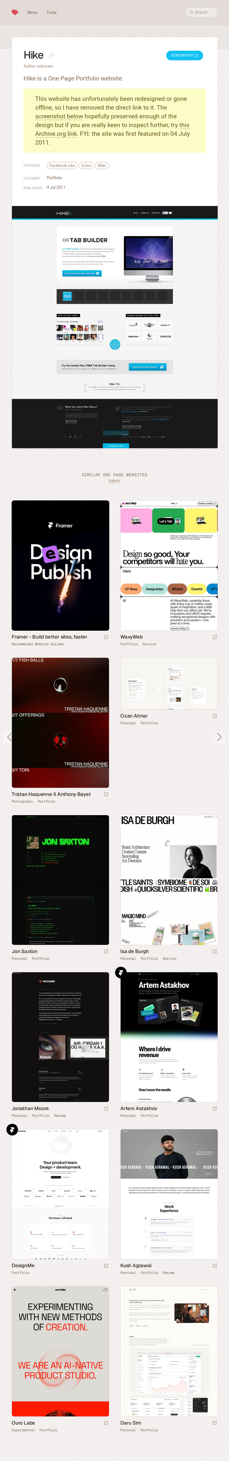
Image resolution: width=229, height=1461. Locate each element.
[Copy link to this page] (51, 55)
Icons (86, 165)
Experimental (23, 1430)
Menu (32, 12)
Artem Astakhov (139, 1108)
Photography (22, 801)
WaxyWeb (131, 637)
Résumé (60, 1115)
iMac (102, 165)
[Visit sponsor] (106, 637)
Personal (128, 723)
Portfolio (54, 177)
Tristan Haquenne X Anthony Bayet (51, 794)
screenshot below (59, 116)
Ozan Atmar (134, 716)
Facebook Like (62, 165)
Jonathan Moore (30, 1108)
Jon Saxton (24, 951)
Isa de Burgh (134, 951)
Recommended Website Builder (38, 644)
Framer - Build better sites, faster (49, 637)
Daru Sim (130, 1423)
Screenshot (184, 55)
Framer (121, 972)
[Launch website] (214, 637)
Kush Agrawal (136, 1265)
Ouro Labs (23, 1423)
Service (149, 644)
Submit (114, 481)
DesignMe (23, 1265)
